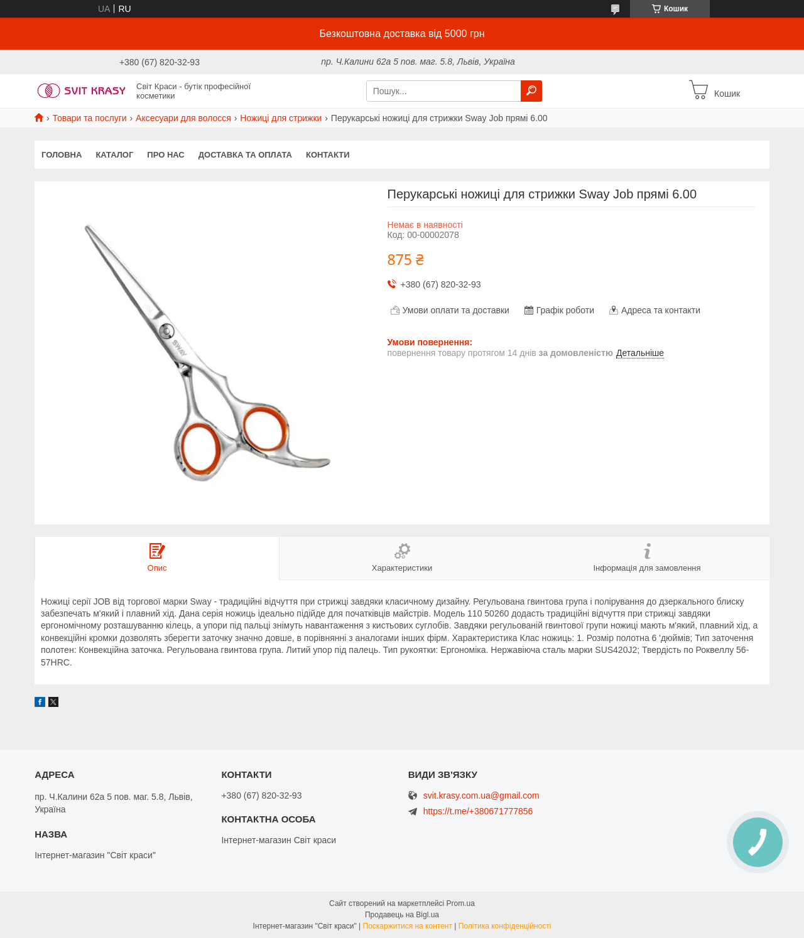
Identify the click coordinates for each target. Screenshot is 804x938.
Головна (61, 154)
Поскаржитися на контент (407, 926)
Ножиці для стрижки (281, 118)
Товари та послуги (89, 118)
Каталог (114, 154)
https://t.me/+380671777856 (478, 811)
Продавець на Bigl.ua (402, 914)
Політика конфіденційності (505, 926)
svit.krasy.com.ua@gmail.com (481, 796)
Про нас (165, 154)
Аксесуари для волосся (183, 118)
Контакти (328, 154)
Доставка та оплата (245, 154)
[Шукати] (531, 91)
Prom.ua (461, 903)
